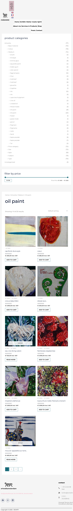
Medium (11, 51)
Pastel (12, 115)
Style (10, 152)
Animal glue (14, 60)
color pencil (14, 69)
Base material (13, 45)
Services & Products (29, 26)
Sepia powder (15, 137)
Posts (33, 30)
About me (17, 26)
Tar (11, 143)
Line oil (12, 100)
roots (12, 130)
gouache (13, 85)
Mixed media (14, 106)
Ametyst (13, 57)
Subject (11, 155)
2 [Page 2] (11, 470)
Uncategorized (10, 161)
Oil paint (13, 109)
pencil (12, 121)
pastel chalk (14, 118)
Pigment (13, 124)
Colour (10, 48)
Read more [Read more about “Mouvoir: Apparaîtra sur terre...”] (11, 460)
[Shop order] (57, 210)
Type (10, 158)
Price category (13, 146)
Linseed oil (14, 103)
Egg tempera (14, 72)
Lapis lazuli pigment (17, 97)
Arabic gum (14, 66)
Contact (39, 30)
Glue (11, 75)
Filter (8, 180)
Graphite (13, 88)
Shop (40, 26)
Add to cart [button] (12, 259)
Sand (12, 133)
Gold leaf (13, 78)
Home (17, 22)
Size (9, 149)
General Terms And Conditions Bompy (65, 504)
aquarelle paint (15, 63)
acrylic (12, 54)
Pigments (13, 127)
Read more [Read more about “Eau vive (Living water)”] (11, 360)
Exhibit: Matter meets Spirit (31, 22)
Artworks (8, 42)
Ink (11, 91)
